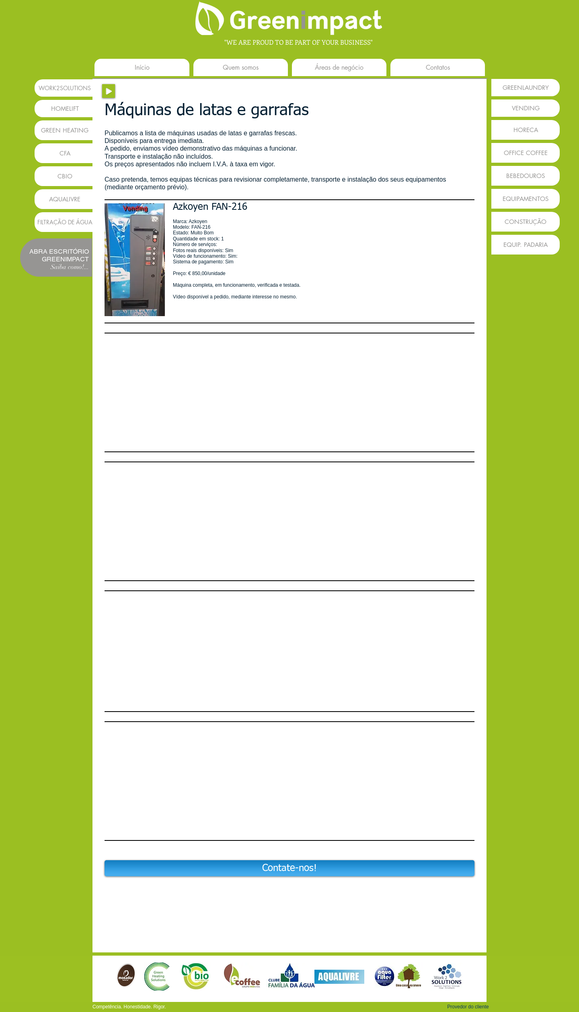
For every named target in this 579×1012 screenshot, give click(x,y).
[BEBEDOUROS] (525, 176)
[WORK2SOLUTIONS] (65, 88)
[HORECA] (525, 130)
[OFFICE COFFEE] (525, 153)
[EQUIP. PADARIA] (525, 245)
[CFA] (65, 153)
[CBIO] (65, 176)
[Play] (108, 91)
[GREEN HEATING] (65, 130)
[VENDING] (525, 108)
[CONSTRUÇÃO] (525, 222)
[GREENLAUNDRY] (525, 87)
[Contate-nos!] (289, 868)
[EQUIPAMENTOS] (525, 199)
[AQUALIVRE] (65, 199)
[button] (135, 259)
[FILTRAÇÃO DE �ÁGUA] (65, 222)
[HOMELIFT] (65, 108)
